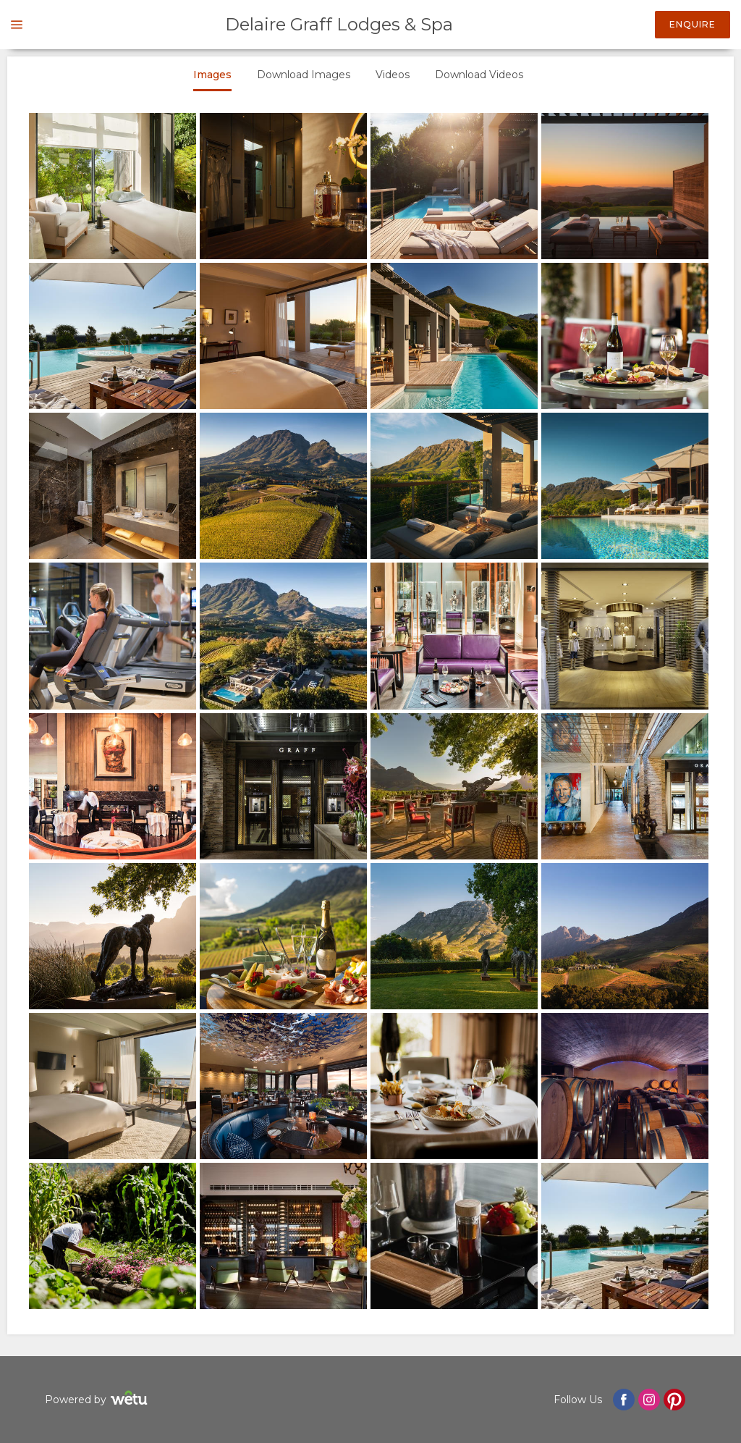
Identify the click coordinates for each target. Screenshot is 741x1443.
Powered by (98, 1400)
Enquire (692, 24)
